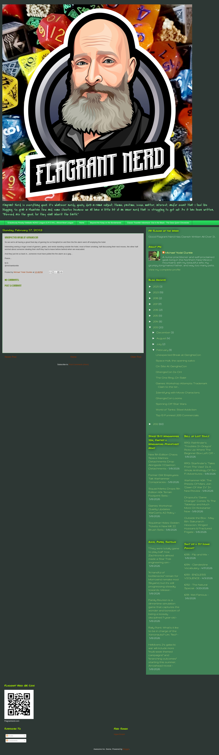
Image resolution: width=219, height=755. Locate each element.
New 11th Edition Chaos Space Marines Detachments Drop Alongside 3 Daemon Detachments (163, 461)
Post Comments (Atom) (79, 364)
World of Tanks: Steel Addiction (176, 409)
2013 (156, 327)
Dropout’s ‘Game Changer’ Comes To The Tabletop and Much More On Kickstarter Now (200, 504)
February (163, 349)
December (164, 332)
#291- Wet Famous (195, 594)
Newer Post (10, 357)
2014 (156, 321)
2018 (156, 298)
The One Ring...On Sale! (171, 377)
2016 (156, 309)
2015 (156, 315)
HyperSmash (119, 734)
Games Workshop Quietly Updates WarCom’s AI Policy (161, 509)
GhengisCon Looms (169, 398)
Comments (12, 741)
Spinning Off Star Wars (171, 403)
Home (81, 223)
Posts (9, 736)
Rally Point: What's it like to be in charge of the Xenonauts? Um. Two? (163, 631)
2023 (156, 292)
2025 (156, 286)
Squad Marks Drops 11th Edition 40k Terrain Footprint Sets (164, 492)
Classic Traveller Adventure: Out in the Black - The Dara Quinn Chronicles (158, 223)
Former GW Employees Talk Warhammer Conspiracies (163, 478)
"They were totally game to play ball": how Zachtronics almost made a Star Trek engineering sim (163, 555)
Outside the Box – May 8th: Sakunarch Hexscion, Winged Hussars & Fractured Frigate (199, 524)
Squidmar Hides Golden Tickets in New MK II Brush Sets (163, 526)
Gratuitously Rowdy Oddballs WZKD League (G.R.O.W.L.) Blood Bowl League (40, 223)
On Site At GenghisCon (171, 366)
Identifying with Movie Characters (178, 392)
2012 (156, 424)
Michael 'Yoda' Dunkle (179, 252)
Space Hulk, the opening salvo (175, 360)
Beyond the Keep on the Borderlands (105, 223)
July (159, 344)
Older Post (136, 357)
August (162, 338)
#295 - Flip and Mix (195, 554)
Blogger (126, 749)
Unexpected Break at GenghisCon (178, 354)
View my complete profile (164, 269)
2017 (155, 304)
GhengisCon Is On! (169, 372)
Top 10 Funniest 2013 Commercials (177, 415)
